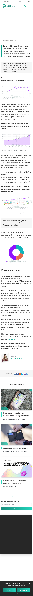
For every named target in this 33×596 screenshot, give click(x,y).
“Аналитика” (11, 339)
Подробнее (16, 593)
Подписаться (16, 508)
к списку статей (8, 497)
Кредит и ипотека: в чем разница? (16, 448)
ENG (29, 1)
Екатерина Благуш (17, 358)
